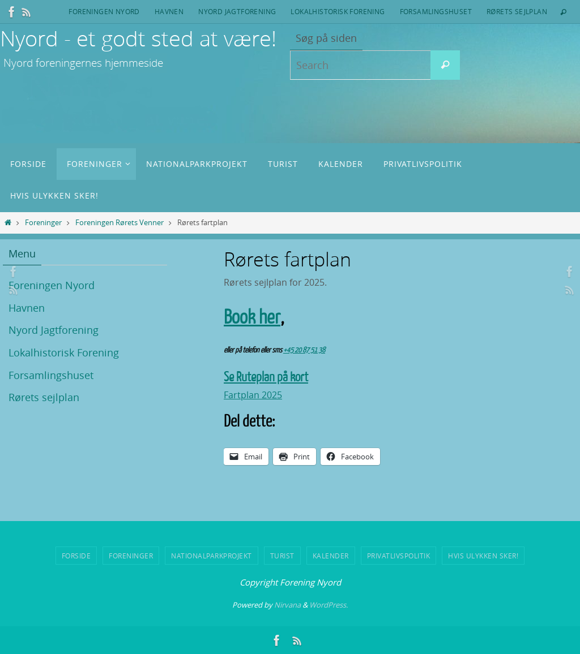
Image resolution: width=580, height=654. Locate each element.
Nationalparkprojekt (211, 555)
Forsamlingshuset (436, 11)
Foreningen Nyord (104, 11)
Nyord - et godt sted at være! (138, 38)
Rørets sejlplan (517, 11)
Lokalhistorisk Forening (338, 11)
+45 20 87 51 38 (304, 350)
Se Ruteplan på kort (266, 377)
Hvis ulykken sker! (483, 555)
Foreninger (43, 222)
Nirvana (287, 604)
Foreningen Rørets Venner (119, 222)
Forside (76, 555)
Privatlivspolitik (398, 555)
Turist (282, 555)
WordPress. (328, 604)
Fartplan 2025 (253, 395)
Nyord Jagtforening (237, 11)
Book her (252, 317)
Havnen (169, 11)
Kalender (331, 555)
